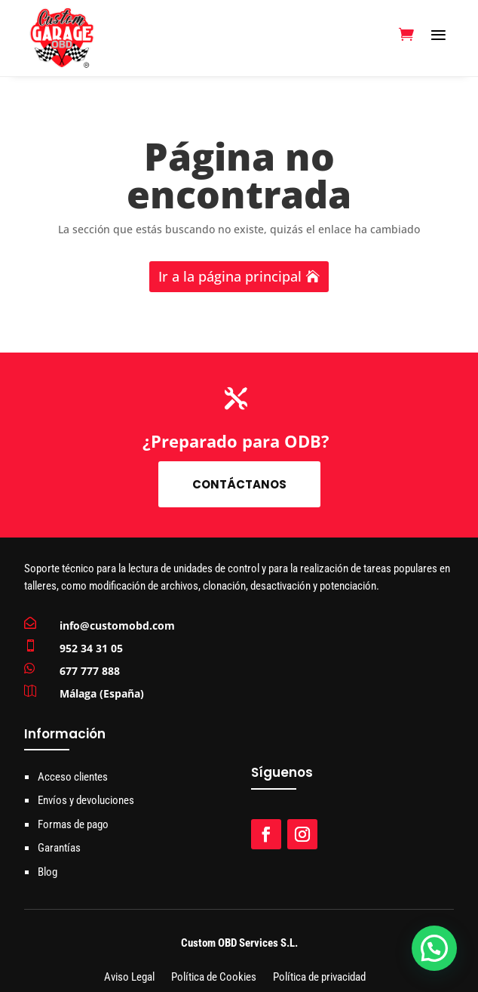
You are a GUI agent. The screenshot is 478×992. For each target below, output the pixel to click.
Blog (47, 872)
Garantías (59, 848)
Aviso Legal (129, 978)
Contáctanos (239, 484)
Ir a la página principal (230, 276)
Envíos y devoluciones (86, 800)
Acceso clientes (73, 777)
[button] (434, 948)
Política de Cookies (213, 978)
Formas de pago (73, 824)
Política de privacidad (319, 978)
